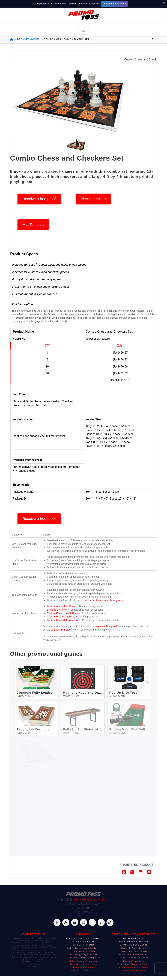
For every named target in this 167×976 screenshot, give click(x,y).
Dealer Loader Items (133, 971)
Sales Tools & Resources (83, 961)
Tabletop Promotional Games (133, 967)
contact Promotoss (61, 629)
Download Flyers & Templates (83, 958)
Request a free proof (106, 626)
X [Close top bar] (164, 3)
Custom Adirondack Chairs (61, 606)
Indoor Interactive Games (133, 955)
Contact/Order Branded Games (83, 938)
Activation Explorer (83, 967)
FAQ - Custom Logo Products (83, 948)
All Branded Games (133, 938)
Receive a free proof (39, 199)
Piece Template (93, 199)
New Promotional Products (134, 942)
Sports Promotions (133, 961)
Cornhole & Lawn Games (133, 945)
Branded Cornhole (57, 609)
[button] (83, 30)
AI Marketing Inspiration (83, 964)
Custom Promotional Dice (61, 616)
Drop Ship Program (83, 945)
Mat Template (33, 224)
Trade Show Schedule (83, 951)
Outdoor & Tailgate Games (133, 958)
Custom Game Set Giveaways (63, 620)
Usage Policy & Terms (83, 971)
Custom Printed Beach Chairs (63, 613)
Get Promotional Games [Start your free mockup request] (114, 3)
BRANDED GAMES (91, 899)
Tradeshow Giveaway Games (134, 964)
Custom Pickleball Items (133, 951)
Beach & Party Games (133, 948)
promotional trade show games (106, 600)
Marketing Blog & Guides (84, 955)
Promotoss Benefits (83, 942)
